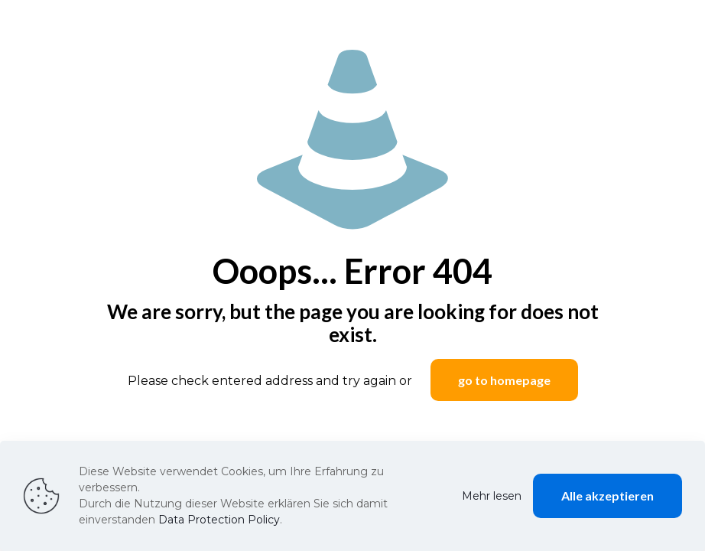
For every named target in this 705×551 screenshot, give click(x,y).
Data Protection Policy (219, 520)
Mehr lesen (491, 496)
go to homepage (504, 380)
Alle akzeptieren (607, 495)
